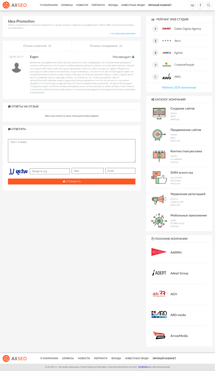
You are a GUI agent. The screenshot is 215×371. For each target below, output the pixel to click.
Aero (177, 41)
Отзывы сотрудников (106, 46)
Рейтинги (98, 5)
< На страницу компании (122, 33)
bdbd (172, 137)
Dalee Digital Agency (187, 29)
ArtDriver (174, 226)
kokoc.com (175, 140)
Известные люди (133, 5)
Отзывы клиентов (37, 46)
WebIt (173, 116)
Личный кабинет (159, 5)
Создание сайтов (182, 108)
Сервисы (67, 5)
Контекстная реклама (186, 151)
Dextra (173, 113)
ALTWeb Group (177, 223)
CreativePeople (184, 65)
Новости (82, 5)
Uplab (173, 220)
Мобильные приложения (188, 215)
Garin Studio (176, 177)
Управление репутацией (187, 194)
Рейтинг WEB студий (169, 19)
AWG (177, 77)
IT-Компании (49, 5)
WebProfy (174, 119)
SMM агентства (181, 172)
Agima (178, 53)
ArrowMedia (176, 159)
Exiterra (174, 198)
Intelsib (173, 134)
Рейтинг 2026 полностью (179, 87)
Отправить (71, 181)
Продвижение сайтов (185, 130)
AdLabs (173, 156)
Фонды (113, 5)
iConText (174, 162)
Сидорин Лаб (176, 201)
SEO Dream (175, 180)
